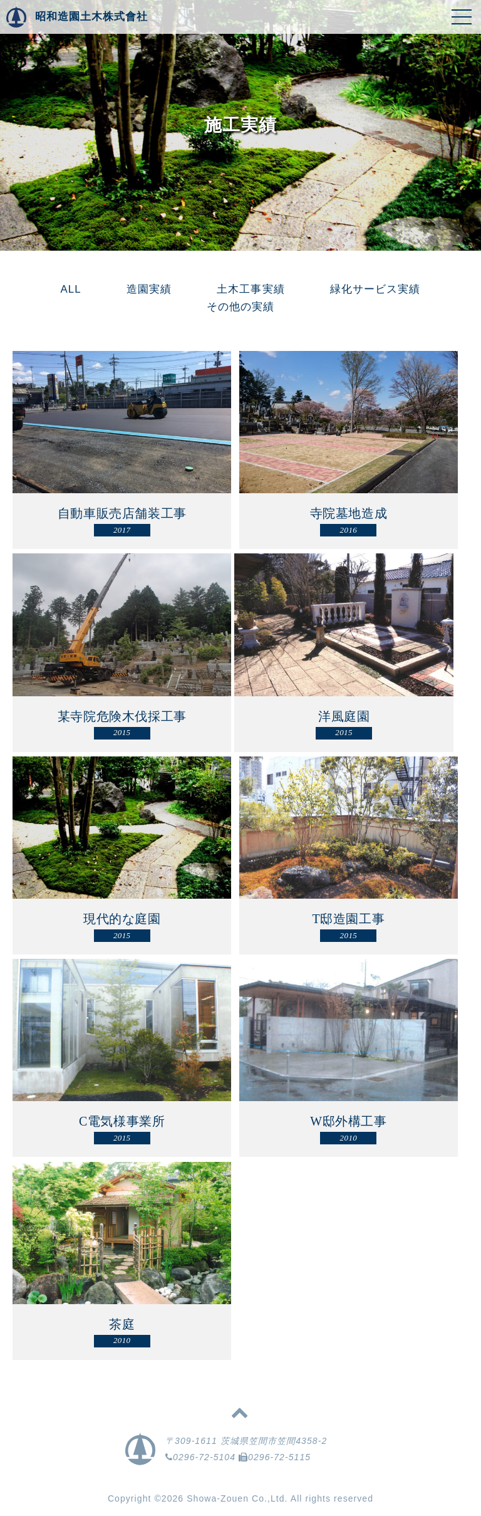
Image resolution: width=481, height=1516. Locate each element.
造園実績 (149, 289)
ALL (71, 289)
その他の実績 (240, 307)
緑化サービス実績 (375, 289)
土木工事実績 (250, 289)
